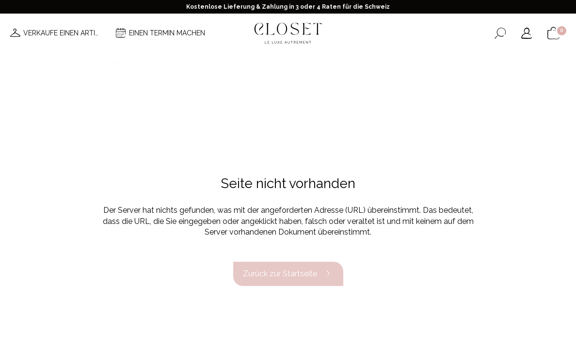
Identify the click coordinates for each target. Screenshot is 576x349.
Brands (303, 62)
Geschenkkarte (438, 62)
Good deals (348, 62)
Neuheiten (128, 62)
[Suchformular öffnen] (500, 33)
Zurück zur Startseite (288, 274)
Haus (389, 62)
